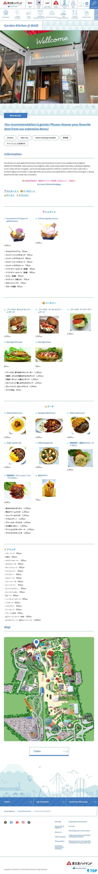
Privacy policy (59, 841)
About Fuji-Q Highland (59, 827)
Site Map (58, 822)
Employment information (78, 822)
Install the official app (78, 802)
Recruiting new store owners (79, 831)
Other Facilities (60, 837)
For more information (49, 184)
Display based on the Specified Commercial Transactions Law (80, 842)
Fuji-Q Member (42, 802)
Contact (72, 826)
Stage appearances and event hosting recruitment (79, 836)
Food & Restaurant (24, 811)
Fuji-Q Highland (9, 811)
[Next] (91, 106)
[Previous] (79, 106)
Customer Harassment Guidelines (59, 847)
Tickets (37, 751)
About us (58, 832)
